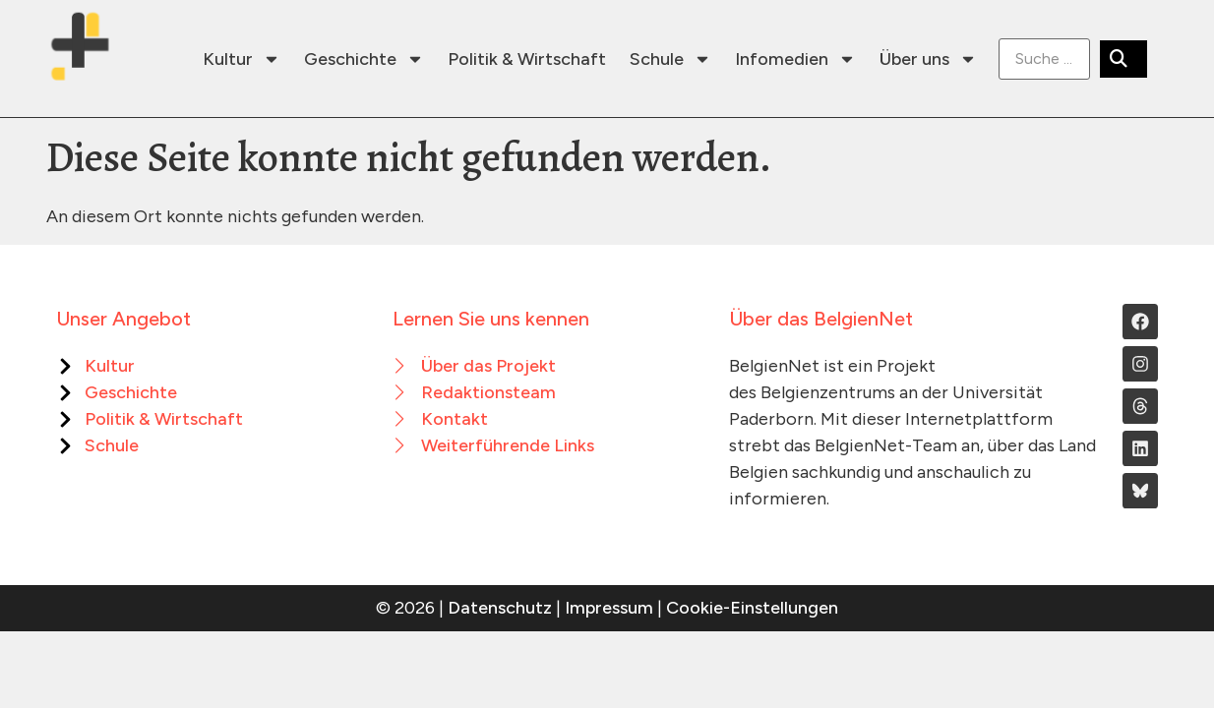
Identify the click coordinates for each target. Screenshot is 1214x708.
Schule (670, 59)
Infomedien (795, 59)
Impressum (609, 608)
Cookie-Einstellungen (752, 608)
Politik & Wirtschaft (527, 59)
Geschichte (364, 59)
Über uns (928, 59)
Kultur (241, 59)
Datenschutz (500, 608)
